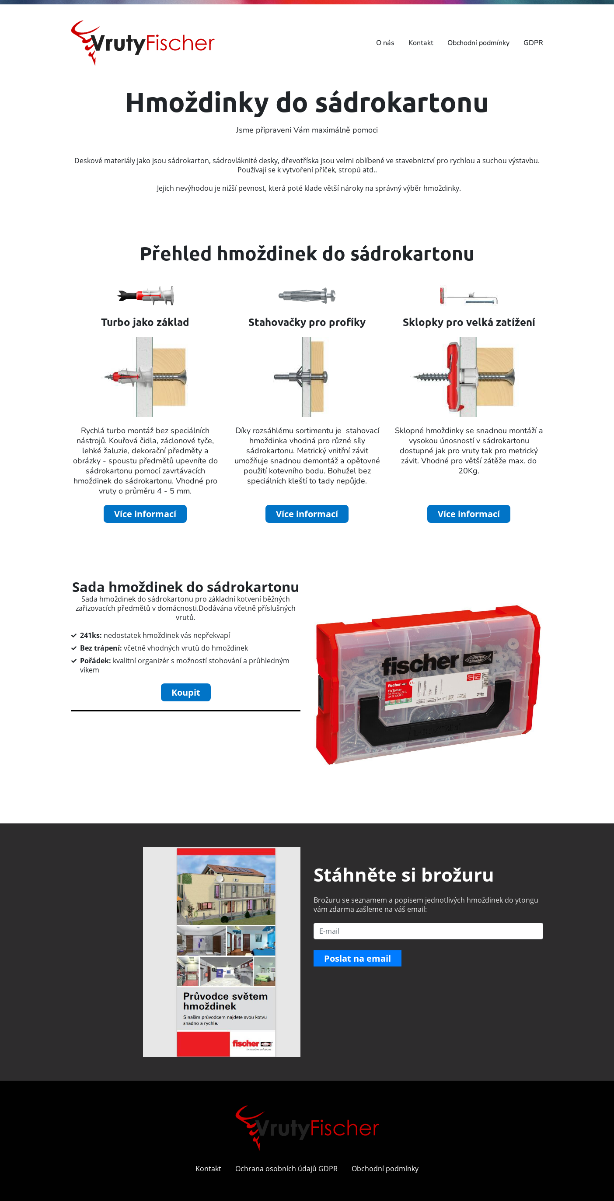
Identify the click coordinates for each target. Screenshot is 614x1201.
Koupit (185, 692)
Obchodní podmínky (478, 43)
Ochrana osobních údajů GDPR (286, 1168)
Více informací (145, 514)
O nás (385, 43)
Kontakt (420, 43)
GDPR (533, 43)
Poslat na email (357, 958)
